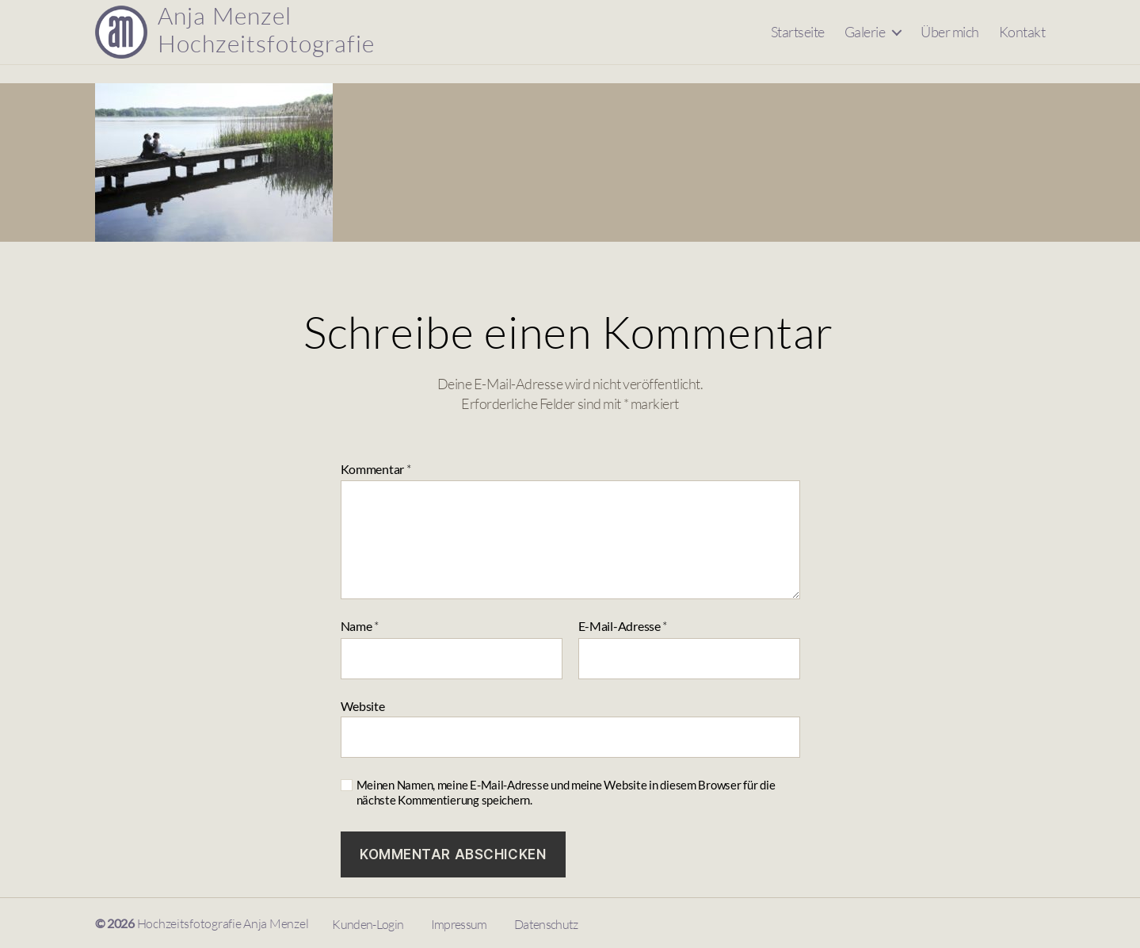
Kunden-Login (367, 924)
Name (360, 626)
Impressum (459, 924)
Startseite (798, 40)
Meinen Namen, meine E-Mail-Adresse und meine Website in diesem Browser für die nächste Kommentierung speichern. (566, 792)
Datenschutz (546, 924)
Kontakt (1022, 40)
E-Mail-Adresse (623, 626)
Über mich (950, 40)
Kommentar (376, 469)
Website (363, 705)
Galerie (865, 40)
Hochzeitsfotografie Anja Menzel (223, 923)
